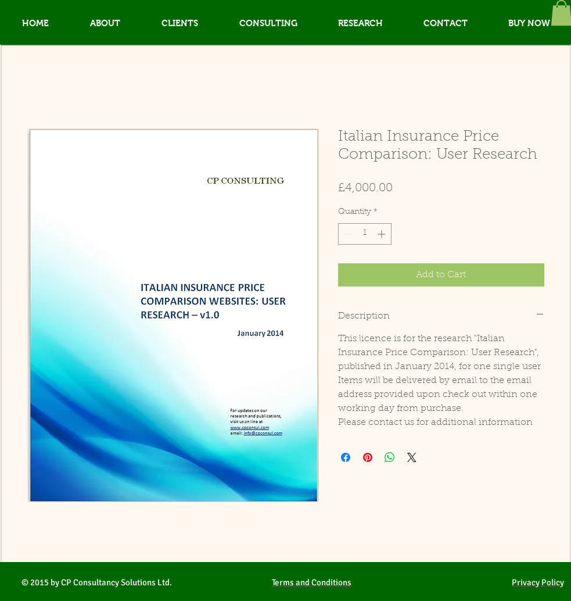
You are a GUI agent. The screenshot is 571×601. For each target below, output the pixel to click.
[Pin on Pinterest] (368, 457)
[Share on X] (412, 457)
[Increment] (382, 234)
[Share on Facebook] (346, 457)
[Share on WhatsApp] (390, 457)
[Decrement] (347, 234)
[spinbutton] (364, 234)
